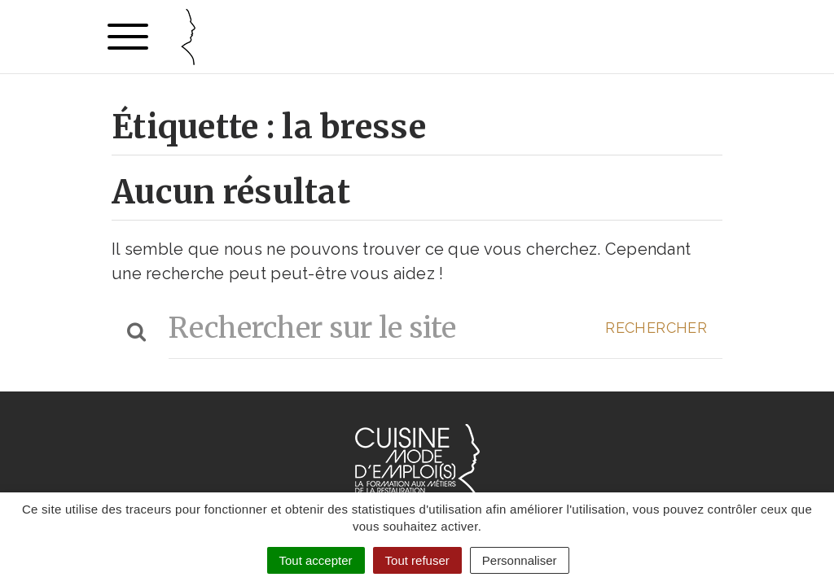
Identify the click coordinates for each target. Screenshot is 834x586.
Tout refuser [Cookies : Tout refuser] (417, 560)
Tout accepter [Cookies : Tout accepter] (316, 560)
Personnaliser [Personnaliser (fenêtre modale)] (519, 560)
